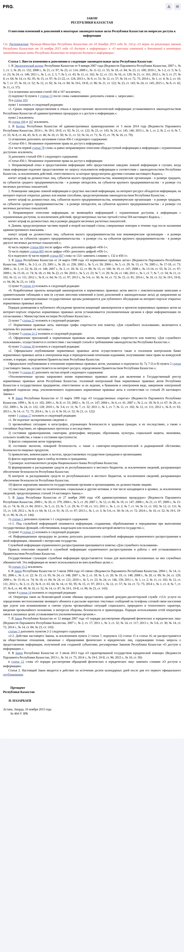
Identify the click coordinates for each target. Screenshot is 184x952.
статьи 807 (57, 255)
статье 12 (17, 661)
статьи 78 (38, 147)
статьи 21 (28, 320)
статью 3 (14, 631)
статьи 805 (37, 251)
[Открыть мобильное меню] (177, 6)
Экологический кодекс (29, 65)
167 (31, 121)
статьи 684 (37, 247)
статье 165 (20, 100)
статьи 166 (18, 121)
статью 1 (17, 519)
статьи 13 (46, 96)
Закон (18, 260)
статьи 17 (25, 415)
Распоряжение (19, 44)
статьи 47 (28, 372)
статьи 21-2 (29, 333)
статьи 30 (28, 346)
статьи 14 (28, 286)
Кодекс (20, 126)
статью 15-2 (19, 566)
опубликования (13, 674)
